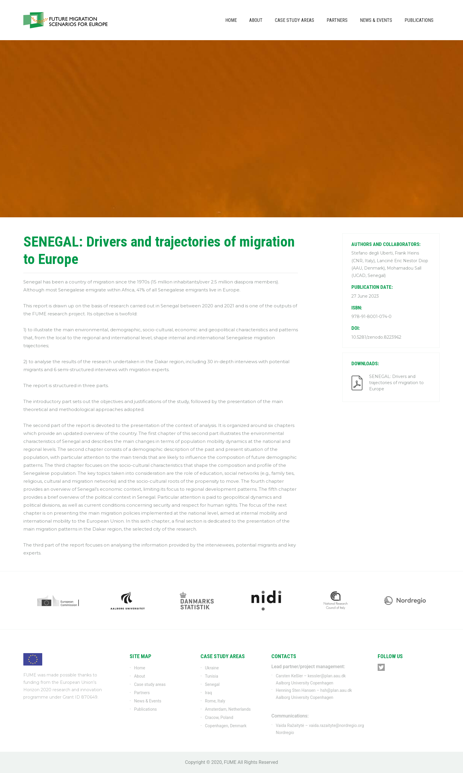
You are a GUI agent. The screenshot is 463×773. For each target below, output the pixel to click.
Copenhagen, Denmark (226, 725)
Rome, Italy (215, 701)
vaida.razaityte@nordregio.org (336, 725)
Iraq (208, 692)
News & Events (376, 20)
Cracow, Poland (219, 717)
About (256, 20)
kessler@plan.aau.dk (327, 675)
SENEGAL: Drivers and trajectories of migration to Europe (396, 383)
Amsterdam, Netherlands (228, 709)
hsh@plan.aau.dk (336, 690)
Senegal (212, 684)
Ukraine (212, 668)
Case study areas (294, 20)
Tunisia (211, 676)
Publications (419, 20)
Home (231, 20)
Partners (337, 20)
